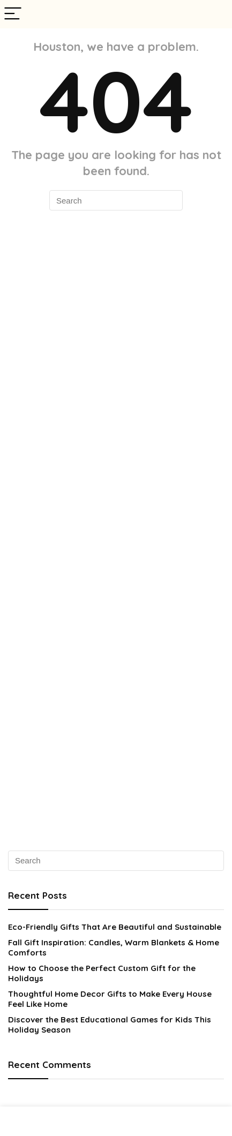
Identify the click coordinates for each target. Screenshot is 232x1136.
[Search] (215, 14)
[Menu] (13, 14)
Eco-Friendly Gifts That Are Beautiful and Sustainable (114, 927)
